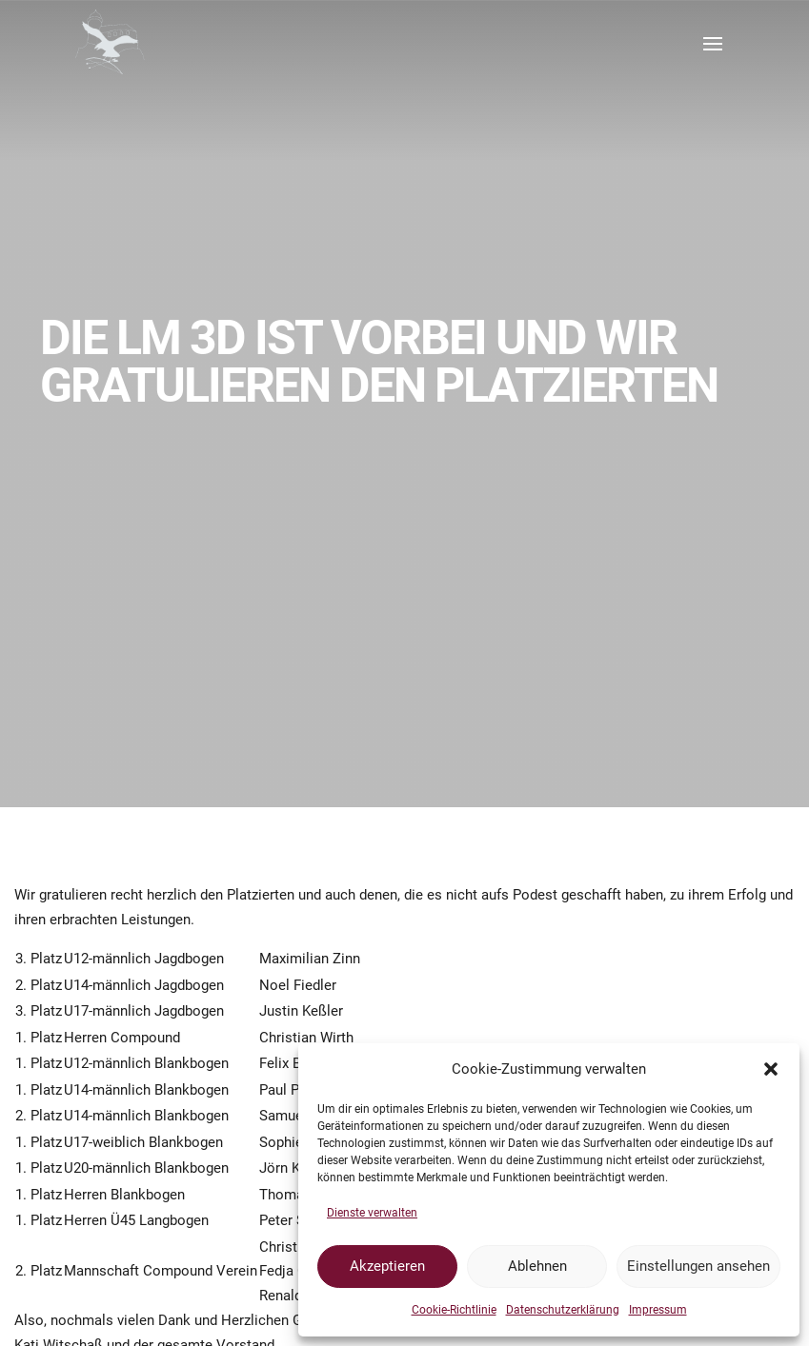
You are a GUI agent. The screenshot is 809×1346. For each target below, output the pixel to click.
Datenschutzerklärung (562, 1309)
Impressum (658, 1309)
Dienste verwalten (372, 1212)
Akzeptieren (387, 1266)
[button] (770, 1069)
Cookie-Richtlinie (454, 1309)
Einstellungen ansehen (698, 1266)
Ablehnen (537, 1266)
